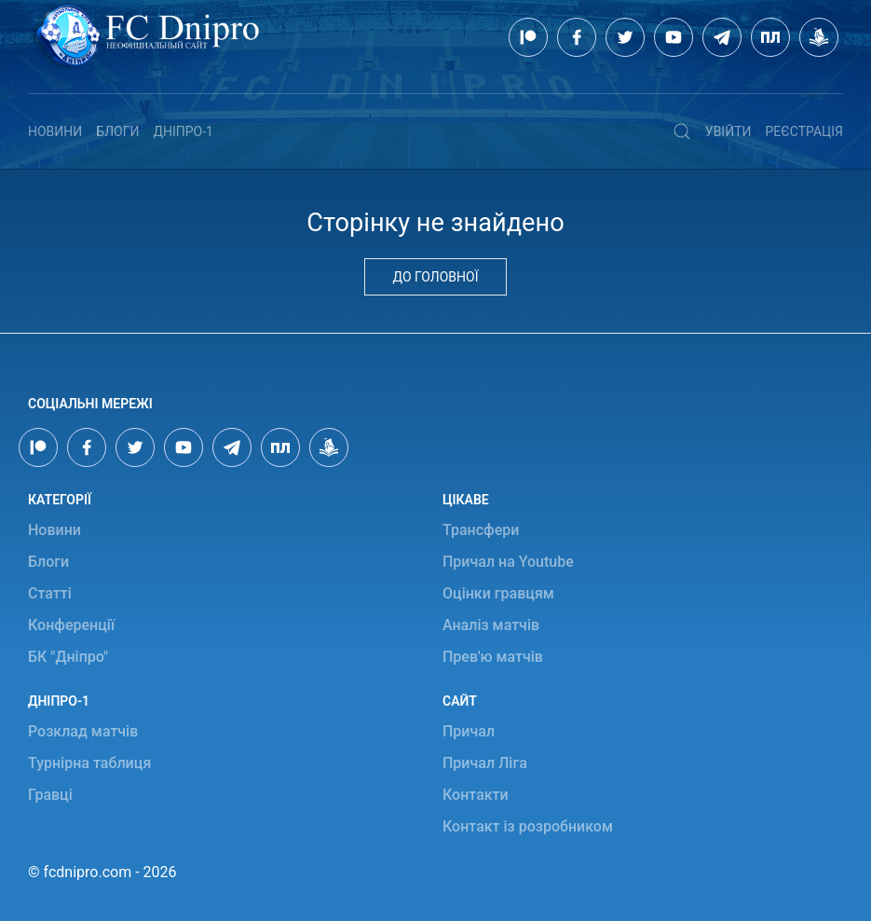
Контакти (475, 795)
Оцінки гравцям (498, 593)
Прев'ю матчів (492, 657)
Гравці (50, 795)
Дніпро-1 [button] (183, 131)
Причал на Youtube (508, 561)
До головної (436, 276)
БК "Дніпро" (68, 657)
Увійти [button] (728, 131)
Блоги (117, 131)
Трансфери (480, 530)
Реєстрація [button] (804, 131)
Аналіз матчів (490, 625)
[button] (682, 131)
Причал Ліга (484, 763)
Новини (55, 131)
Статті (50, 593)
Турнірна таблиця (89, 763)
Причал (468, 731)
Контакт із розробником (527, 826)
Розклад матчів (83, 731)
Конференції (71, 625)
